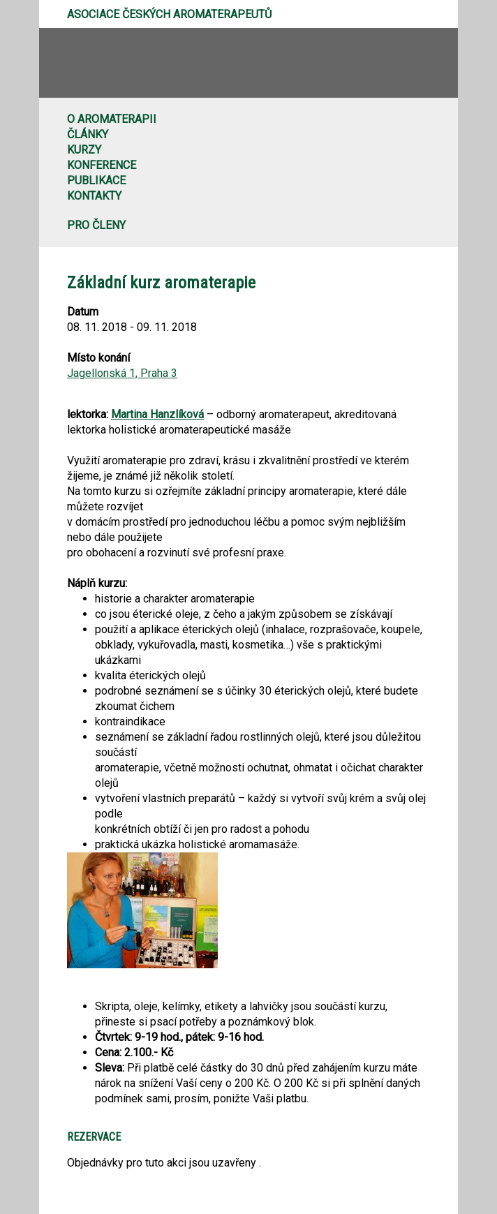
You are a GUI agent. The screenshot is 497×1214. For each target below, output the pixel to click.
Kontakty (94, 195)
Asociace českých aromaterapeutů (169, 14)
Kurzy (84, 149)
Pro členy (96, 225)
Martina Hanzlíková (157, 414)
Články (87, 134)
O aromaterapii (111, 119)
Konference (101, 165)
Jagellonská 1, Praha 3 (122, 373)
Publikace (96, 180)
